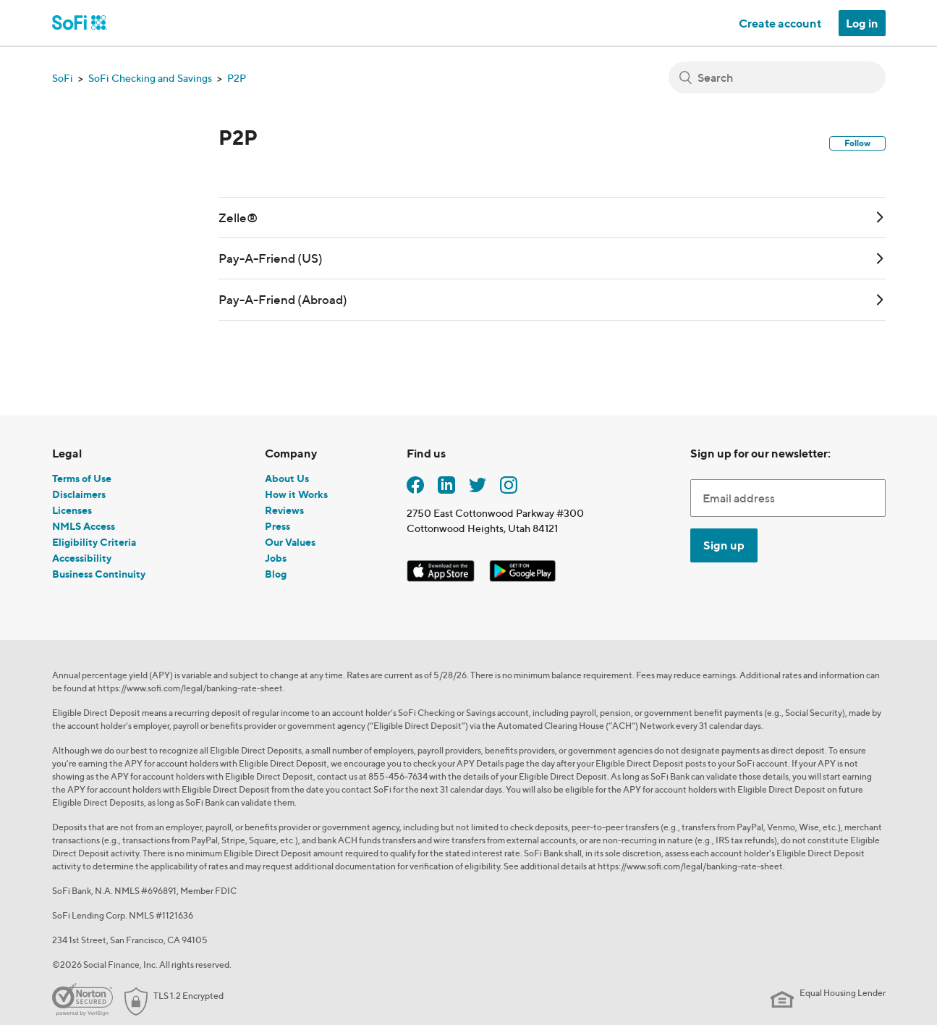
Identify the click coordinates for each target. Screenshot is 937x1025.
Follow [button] (857, 143)
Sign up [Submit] (724, 545)
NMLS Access (83, 526)
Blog (276, 574)
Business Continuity (98, 574)
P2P (236, 78)
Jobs (276, 558)
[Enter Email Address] (788, 498)
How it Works (296, 494)
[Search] (777, 77)
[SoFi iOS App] (442, 568)
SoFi (62, 78)
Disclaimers (79, 494)
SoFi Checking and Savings (150, 78)
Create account (780, 23)
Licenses (72, 510)
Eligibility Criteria (94, 542)
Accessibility (81, 558)
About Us (287, 478)
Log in (862, 23)
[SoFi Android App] (522, 568)
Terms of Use (81, 478)
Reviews (284, 510)
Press (277, 526)
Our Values (290, 542)
